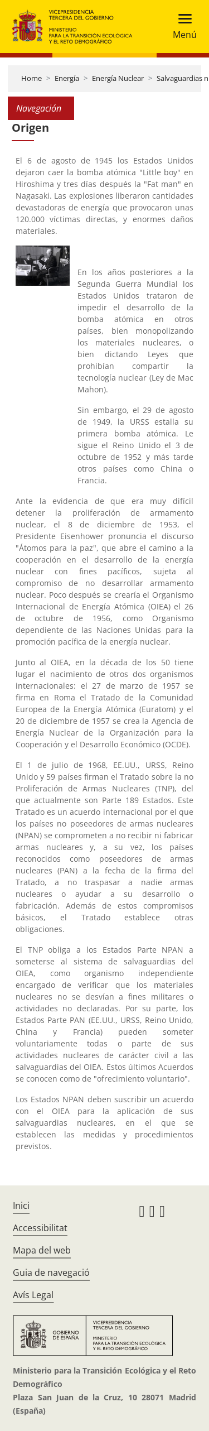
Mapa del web (42, 1250)
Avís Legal (33, 1295)
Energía (67, 78)
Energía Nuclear (118, 78)
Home (31, 78)
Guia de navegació (51, 1272)
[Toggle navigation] (181, 26)
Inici (21, 1205)
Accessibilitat (40, 1228)
